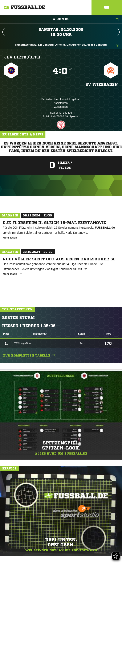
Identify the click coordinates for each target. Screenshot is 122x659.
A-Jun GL (85, 19)
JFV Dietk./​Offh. (22, 57)
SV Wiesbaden (101, 84)
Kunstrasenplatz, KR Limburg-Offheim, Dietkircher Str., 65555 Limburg (66, 45)
